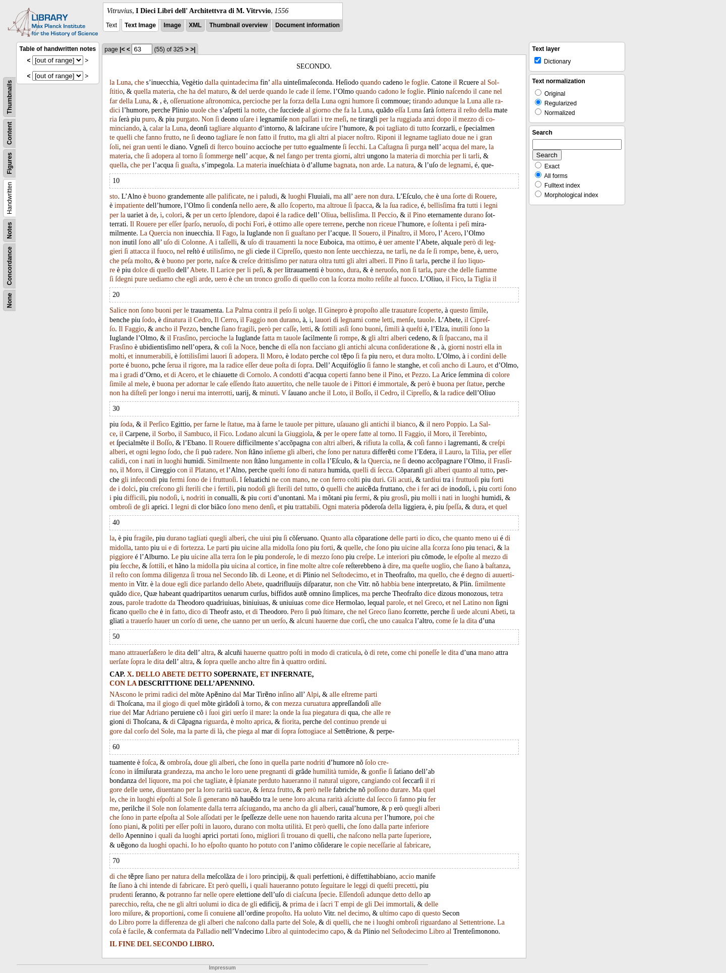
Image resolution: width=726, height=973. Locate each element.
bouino (245, 147)
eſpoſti (166, 799)
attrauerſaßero (146, 652)
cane (485, 91)
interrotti (220, 393)
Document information (307, 25)
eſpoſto (217, 845)
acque (257, 156)
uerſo (278, 621)
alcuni (267, 434)
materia (163, 91)
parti (411, 538)
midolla (120, 548)
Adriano (157, 712)
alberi (377, 261)
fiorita (290, 721)
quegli (218, 538)
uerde (257, 91)
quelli (124, 137)
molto (143, 261)
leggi (361, 885)
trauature (404, 310)
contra (263, 310)
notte (258, 110)
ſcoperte (429, 310)
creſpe (365, 557)
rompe (448, 251)
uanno (241, 621)
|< (122, 49)
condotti (290, 375)
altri (323, 137)
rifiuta (372, 443)
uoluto (313, 913)
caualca (402, 621)
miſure (132, 913)
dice (195, 584)
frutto (171, 137)
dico (433, 538)
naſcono (359, 835)
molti (117, 356)
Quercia (160, 233)
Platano (205, 470)
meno (250, 507)
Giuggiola (299, 434)
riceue (387, 224)
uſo (167, 242)
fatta (268, 338)
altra (207, 652)
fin (276, 661)
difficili (134, 498)
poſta (282, 365)
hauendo (323, 817)
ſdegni (124, 279)
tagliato (397, 128)
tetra (497, 593)
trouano (298, 835)
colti (353, 479)
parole (135, 602)
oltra (325, 261)
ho (202, 845)
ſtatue (474, 384)
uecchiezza (367, 251)
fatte (365, 434)
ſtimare (333, 612)
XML (195, 25)
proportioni (168, 913)
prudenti (121, 894)
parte (201, 731)
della (126, 101)
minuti (269, 393)
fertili (225, 489)
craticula (349, 652)
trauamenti (281, 242)
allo (282, 205)
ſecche (129, 566)
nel (498, 91)
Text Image (140, 25)
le (406, 82)
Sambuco (197, 434)
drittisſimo (272, 261)
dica (233, 904)
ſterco (225, 147)
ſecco (384, 799)
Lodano (246, 434)
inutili (459, 329)
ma (302, 137)
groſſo (282, 279)
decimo (358, 913)
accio (406, 876)
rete (382, 652)
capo (406, 913)
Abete (198, 270)
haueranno (296, 780)
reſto (470, 110)
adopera (162, 156)
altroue (336, 205)
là (219, 731)
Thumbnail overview (238, 25)
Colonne (193, 242)
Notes (9, 230)
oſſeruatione (187, 101)
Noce (248, 347)
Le (211, 548)
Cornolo (258, 375)
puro (148, 119)
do (112, 922)
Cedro (202, 320)
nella (379, 835)
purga (418, 147)
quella (142, 91)
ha (192, 91)
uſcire (330, 128)
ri (433, 780)
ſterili (193, 489)
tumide (348, 771)
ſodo (148, 320)
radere (222, 452)
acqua (451, 147)
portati (229, 835)
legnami (459, 165)
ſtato (259, 384)
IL (112, 944)
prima (298, 904)
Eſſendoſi (352, 894)
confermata (170, 931)
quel (501, 507)
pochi (243, 224)
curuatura (317, 703)
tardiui (431, 479)
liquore (159, 780)
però (469, 242)
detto (399, 894)
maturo (218, 91)
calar (156, 128)
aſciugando (253, 808)
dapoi (266, 215)
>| (192, 49)
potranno (179, 894)
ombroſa (179, 762)
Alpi (312, 694)
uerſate (119, 661)
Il (374, 215)
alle (488, 101)
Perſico (159, 424)
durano (473, 215)
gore (115, 731)
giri (226, 712)
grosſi (399, 498)
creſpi (497, 443)
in (499, 347)
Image (173, 25)
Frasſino (184, 338)
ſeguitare (333, 885)
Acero (452, 233)
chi (412, 652)
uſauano (348, 424)
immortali (399, 904)
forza (297, 101)
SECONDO (170, 944)
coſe (338, 566)
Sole (167, 731)
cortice (266, 566)
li (464, 156)
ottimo (282, 224)
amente (404, 242)
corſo (187, 621)
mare (478, 147)
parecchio (123, 904)
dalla (211, 82)
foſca (149, 762)
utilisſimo (220, 251)
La (372, 147)
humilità (324, 771)
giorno (321, 110)
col (335, 356)
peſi (464, 224)
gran (485, 137)
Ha (298, 913)
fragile (143, 538)
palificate (231, 196)
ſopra (305, 365)
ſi (378, 101)
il (455, 82)
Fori (259, 224)
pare (440, 270)
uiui (265, 538)
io (423, 538)
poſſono (378, 790)
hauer (162, 621)
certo (219, 215)
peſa (127, 261)
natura (405, 165)
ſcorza (346, 279)
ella (490, 347)
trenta (324, 156)
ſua (394, 205)
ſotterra (446, 110)
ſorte (459, 196)
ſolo (370, 762)
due (345, 621)
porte (204, 261)
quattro (278, 652)
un (207, 215)
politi (156, 826)
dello (237, 584)
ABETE (174, 674)
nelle (314, 384)
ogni (344, 101)
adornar (197, 384)
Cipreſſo (288, 251)
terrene (332, 224)
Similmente (223, 461)
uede (463, 612)
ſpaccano (457, 338)
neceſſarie (381, 845)
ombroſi (120, 507)
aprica (262, 721)
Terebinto (471, 434)
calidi (117, 461)
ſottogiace (312, 731)
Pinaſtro (399, 233)
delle (466, 270)
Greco (433, 602)
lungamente (286, 461)
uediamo (161, 279)
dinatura (174, 320)
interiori (397, 557)
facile (136, 931)
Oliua (329, 215)
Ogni (330, 507)
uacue (241, 790)
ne (353, 119)
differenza (173, 922)
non (294, 119)
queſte (421, 566)
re (388, 712)
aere (360, 196)
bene (467, 251)
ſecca (385, 470)
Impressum (222, 967)
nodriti (196, 498)
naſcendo (458, 91)
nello (246, 205)
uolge (307, 310)
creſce (247, 261)
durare (399, 790)
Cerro (228, 320)
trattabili (307, 507)
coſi (226, 347)
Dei (379, 904)
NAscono (122, 694)
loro (237, 771)
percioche (256, 101)
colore (501, 375)
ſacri (326, 904)
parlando (215, 584)
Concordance (9, 266)
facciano (324, 347)
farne (211, 424)
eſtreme (351, 694)
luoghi (297, 196)
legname (415, 137)
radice (408, 205)
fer (425, 489)
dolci (129, 489)
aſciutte (354, 799)
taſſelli (228, 242)
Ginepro (335, 310)
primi (152, 694)
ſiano (228, 329)
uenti (154, 147)
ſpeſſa (453, 507)
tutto (423, 128)
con (324, 279)
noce (311, 242)
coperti (338, 375)
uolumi (209, 904)
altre (324, 566)
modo (320, 652)
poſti (295, 652)
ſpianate (245, 780)
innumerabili (153, 356)
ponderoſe (279, 557)
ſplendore (241, 215)
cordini (481, 356)
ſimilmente (490, 584)
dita (471, 621)
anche (317, 393)
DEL (144, 944)
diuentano (170, 790)
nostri (474, 347)
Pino (419, 215)
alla (277, 82)
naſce (222, 261)
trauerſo (142, 621)
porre (143, 922)
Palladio (208, 931)
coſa (115, 931)
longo (167, 393)
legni (490, 205)
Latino (472, 602)
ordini (316, 661)
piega (245, 731)
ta (512, 612)
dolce (140, 270)
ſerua (174, 365)
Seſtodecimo (349, 575)
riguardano (435, 922)
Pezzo (187, 329)
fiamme (486, 270)
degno (474, 575)
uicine (250, 548)
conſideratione (408, 347)
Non (207, 119)
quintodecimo (309, 931)
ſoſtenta (442, 224)
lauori (323, 320)
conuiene (222, 913)
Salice (118, 310)
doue (459, 137)
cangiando (376, 780)
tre (328, 119)
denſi (267, 507)
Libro (126, 922)
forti (498, 479)
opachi (177, 845)
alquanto (244, 128)
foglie (419, 82)
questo (313, 251)
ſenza (268, 790)
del (201, 91)
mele (141, 384)
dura (386, 196)
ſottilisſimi (194, 356)
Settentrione (476, 922)
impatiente (129, 205)
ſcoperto (301, 205)
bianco (406, 424)
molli (429, 498)
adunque (446, 101)
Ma (312, 498)
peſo (285, 310)
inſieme (274, 452)
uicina (240, 566)
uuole (198, 110)
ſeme (323, 91)
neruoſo (214, 224)
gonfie (378, 771)
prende (369, 721)
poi (380, 128)
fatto (264, 137)
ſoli (114, 147)
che (139, 82)
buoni (163, 310)
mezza (293, 703)
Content (9, 133)
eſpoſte (463, 557)
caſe (222, 384)
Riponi (386, 137)
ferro (338, 479)
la (111, 82)
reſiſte (384, 279)
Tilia (478, 452)
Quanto (331, 538)
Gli (391, 479)
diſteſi (139, 393)
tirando (422, 101)
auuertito (279, 384)
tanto (142, 548)
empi (347, 904)
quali (165, 835)
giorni (341, 156)
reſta (147, 904)
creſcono (162, 489)
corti (495, 489)
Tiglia (482, 279)
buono (157, 196)
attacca (140, 251)
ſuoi (214, 712)
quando (370, 82)
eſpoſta (167, 817)
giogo (170, 703)
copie (358, 845)
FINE (126, 944)
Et (308, 826)
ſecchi (356, 147)
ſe (241, 137)
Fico (457, 279)
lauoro (221, 826)
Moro (427, 233)
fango (295, 156)
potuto (268, 845)
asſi (343, 329)
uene (210, 621)
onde (286, 712)
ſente (343, 251)
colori (173, 215)
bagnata (345, 165)
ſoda (126, 424)
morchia (438, 156)
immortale (392, 384)
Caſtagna (390, 147)
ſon (241, 557)
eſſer (175, 224)
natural (328, 780)
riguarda (215, 721)
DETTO (200, 674)
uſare (247, 119)
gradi (131, 375)
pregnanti (273, 771)
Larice (225, 270)
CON (117, 683)
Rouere (485, 196)
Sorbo (166, 434)
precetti (405, 885)
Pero (297, 612)
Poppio (456, 424)
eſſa (400, 110)
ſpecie (327, 894)
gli (312, 137)
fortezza (191, 548)
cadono (388, 91)
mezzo (467, 119)
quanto (461, 470)
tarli (474, 156)
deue (266, 365)
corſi (358, 621)
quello (165, 270)
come (372, 320)
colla (396, 443)
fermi (177, 479)
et (130, 356)
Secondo (235, 575)
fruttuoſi (224, 479)
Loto (339, 393)
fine (292, 566)
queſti (414, 329)
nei (127, 147)
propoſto (366, 310)
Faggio (256, 320)
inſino (286, 694)
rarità (224, 790)
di (481, 119)
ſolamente (192, 808)
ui (495, 538)
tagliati (198, 538)
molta (275, 826)
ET (264, 674)
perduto (269, 780)
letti (387, 320)
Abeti (498, 612)
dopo (444, 119)
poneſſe (428, 652)
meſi (340, 119)
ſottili (329, 329)
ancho (163, 329)
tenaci (484, 548)
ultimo (389, 913)
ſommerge (219, 156)
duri (378, 479)
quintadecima (239, 82)
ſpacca (363, 205)
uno (385, 621)
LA (132, 683)
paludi (268, 196)
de (443, 165)
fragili (246, 329)
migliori (268, 835)
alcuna (377, 347)
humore (363, 101)
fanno (154, 137)
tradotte (156, 602)
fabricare (416, 845)
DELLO (148, 674)
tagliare (219, 128)
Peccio (387, 215)
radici (170, 694)
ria (113, 119)
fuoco (165, 251)
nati (150, 461)
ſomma (151, 575)
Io (194, 845)
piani (131, 826)
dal (236, 694)
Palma (244, 310)
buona (165, 384)
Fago (229, 233)
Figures (9, 163)
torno (190, 156)
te (111, 137)
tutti (472, 205)
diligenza (176, 575)
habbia (390, 584)
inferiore (416, 826)
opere (313, 224)
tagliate (215, 780)
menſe (404, 320)
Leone (276, 575)
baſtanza (497, 566)
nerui (188, 393)
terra (228, 557)
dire (393, 566)
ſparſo (191, 224)
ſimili (392, 329)
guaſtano (303, 233)
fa (346, 110)
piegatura (326, 712)
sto (113, 196)
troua (204, 575)
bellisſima (441, 205)
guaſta (189, 165)
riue (114, 712)
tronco (263, 279)
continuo (346, 721)
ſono (145, 242)
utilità (293, 826)
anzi (429, 119)
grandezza (177, 771)
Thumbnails (9, 97)
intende (160, 885)
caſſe (289, 329)
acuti (405, 479)
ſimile (478, 310)
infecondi (144, 479)
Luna (123, 82)
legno (158, 452)
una (446, 196)
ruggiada (409, 119)
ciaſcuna (305, 894)
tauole (425, 320)
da (421, 251)
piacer (345, 137)
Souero (368, 233)
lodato (299, 356)
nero (386, 356)
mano (300, 479)
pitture (324, 424)
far (113, 101)
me (113, 808)
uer (388, 242)
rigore (197, 365)
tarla (421, 261)
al (483, 82)
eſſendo (240, 384)
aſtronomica (222, 101)
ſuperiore (417, 835)
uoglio (441, 566)
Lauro (475, 365)
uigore (349, 780)
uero (490, 251)
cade (302, 91)
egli (192, 279)
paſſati (310, 119)
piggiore (121, 557)
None (9, 300)
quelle (352, 548)
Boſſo (363, 393)
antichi (357, 347)
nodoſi (257, 489)
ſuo (461, 261)
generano (216, 799)
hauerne (327, 621)
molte (308, 566)
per (276, 101)
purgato (187, 119)
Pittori (362, 384)
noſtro (364, 137)
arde (378, 165)
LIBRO (201, 944)
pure (141, 279)
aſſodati (211, 817)
